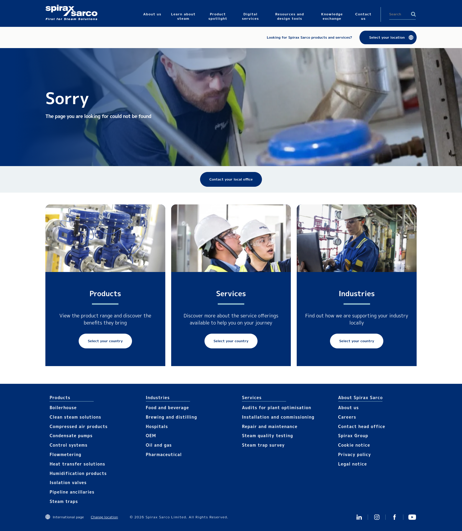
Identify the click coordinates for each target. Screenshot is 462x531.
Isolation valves (68, 482)
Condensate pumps (71, 435)
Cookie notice (354, 445)
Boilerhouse (63, 407)
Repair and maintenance (270, 426)
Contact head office (361, 426)
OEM (151, 435)
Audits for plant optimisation (276, 407)
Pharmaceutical (164, 454)
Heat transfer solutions (77, 464)
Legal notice (352, 464)
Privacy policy (354, 454)
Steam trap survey (263, 445)
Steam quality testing (267, 435)
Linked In (359, 517)
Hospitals (157, 426)
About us (348, 407)
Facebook (394, 517)
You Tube (412, 517)
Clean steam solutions (75, 417)
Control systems (69, 445)
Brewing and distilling (171, 417)
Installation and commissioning (278, 417)
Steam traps (64, 501)
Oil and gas (159, 445)
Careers (347, 417)
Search (413, 14)
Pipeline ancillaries (72, 492)
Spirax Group (353, 435)
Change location (104, 516)
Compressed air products (79, 426)
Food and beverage (167, 407)
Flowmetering (65, 454)
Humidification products (78, 473)
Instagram (376, 517)
